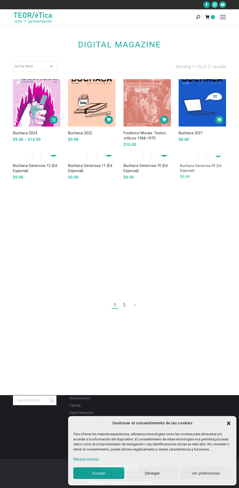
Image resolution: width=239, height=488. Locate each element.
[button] (228, 423)
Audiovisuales (79, 398)
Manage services (86, 459)
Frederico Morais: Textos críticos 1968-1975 (144, 135)
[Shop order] (35, 66)
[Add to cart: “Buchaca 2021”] (218, 119)
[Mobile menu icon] (223, 17)
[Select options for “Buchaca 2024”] (53, 120)
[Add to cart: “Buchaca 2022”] (109, 120)
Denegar (152, 473)
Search (51, 400)
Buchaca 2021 (192, 131)
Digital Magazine (81, 413)
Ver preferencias (206, 473)
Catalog (75, 405)
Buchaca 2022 (80, 133)
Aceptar (98, 473)
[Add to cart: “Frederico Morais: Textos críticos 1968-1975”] (164, 120)
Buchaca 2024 (25, 133)
